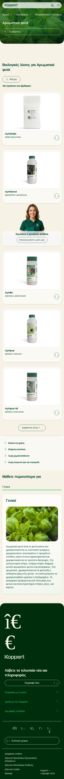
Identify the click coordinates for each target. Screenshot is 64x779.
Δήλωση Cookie (12, 769)
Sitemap (8, 773)
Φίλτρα (11, 79)
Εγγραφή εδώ (41, 683)
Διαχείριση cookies (13, 754)
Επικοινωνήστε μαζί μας (32, 240)
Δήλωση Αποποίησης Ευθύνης (19, 765)
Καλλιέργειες (22, 14)
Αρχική (5, 14)
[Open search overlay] (53, 5)
